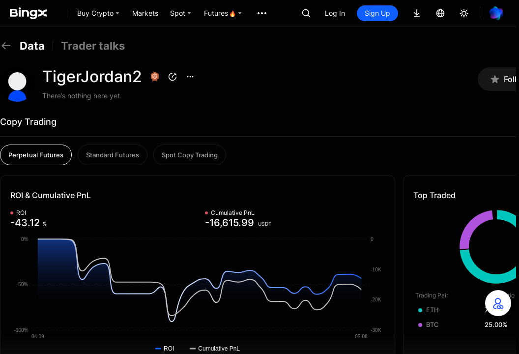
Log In (335, 13)
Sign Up (377, 13)
